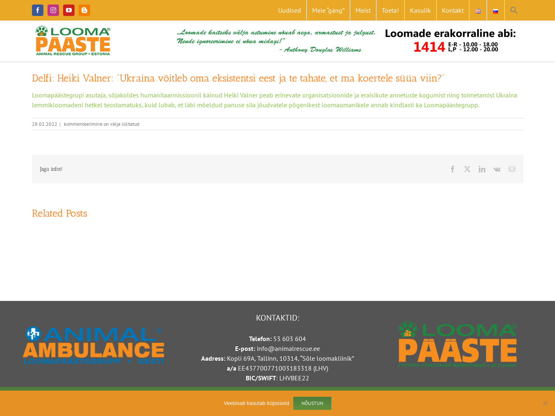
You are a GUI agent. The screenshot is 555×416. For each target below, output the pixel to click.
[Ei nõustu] (545, 403)
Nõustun (312, 403)
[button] (514, 10)
